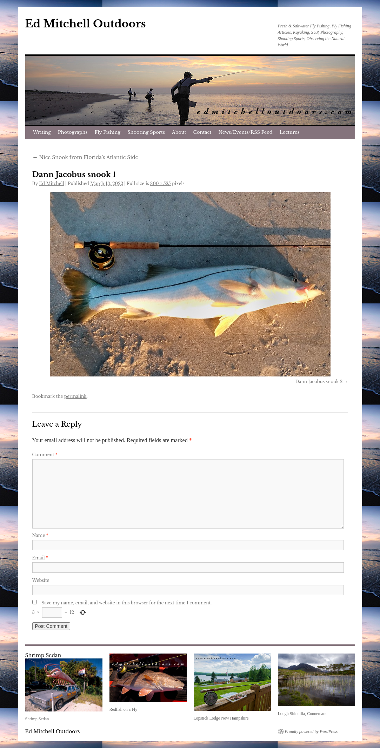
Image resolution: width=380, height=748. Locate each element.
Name (40, 535)
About (179, 132)
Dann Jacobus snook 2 (318, 381)
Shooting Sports (146, 132)
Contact (202, 132)
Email (40, 557)
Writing (42, 132)
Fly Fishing (107, 132)
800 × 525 (160, 183)
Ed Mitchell (51, 183)
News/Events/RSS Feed (245, 132)
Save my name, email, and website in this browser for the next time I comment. (127, 602)
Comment (45, 454)
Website (40, 580)
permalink (75, 396)
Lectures (290, 132)
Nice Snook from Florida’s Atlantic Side (85, 157)
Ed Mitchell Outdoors (85, 23)
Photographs (73, 132)
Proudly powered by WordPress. (312, 731)
